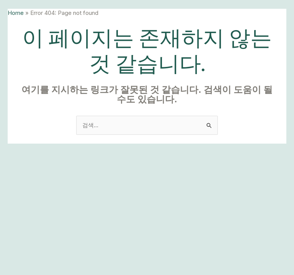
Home (16, 12)
